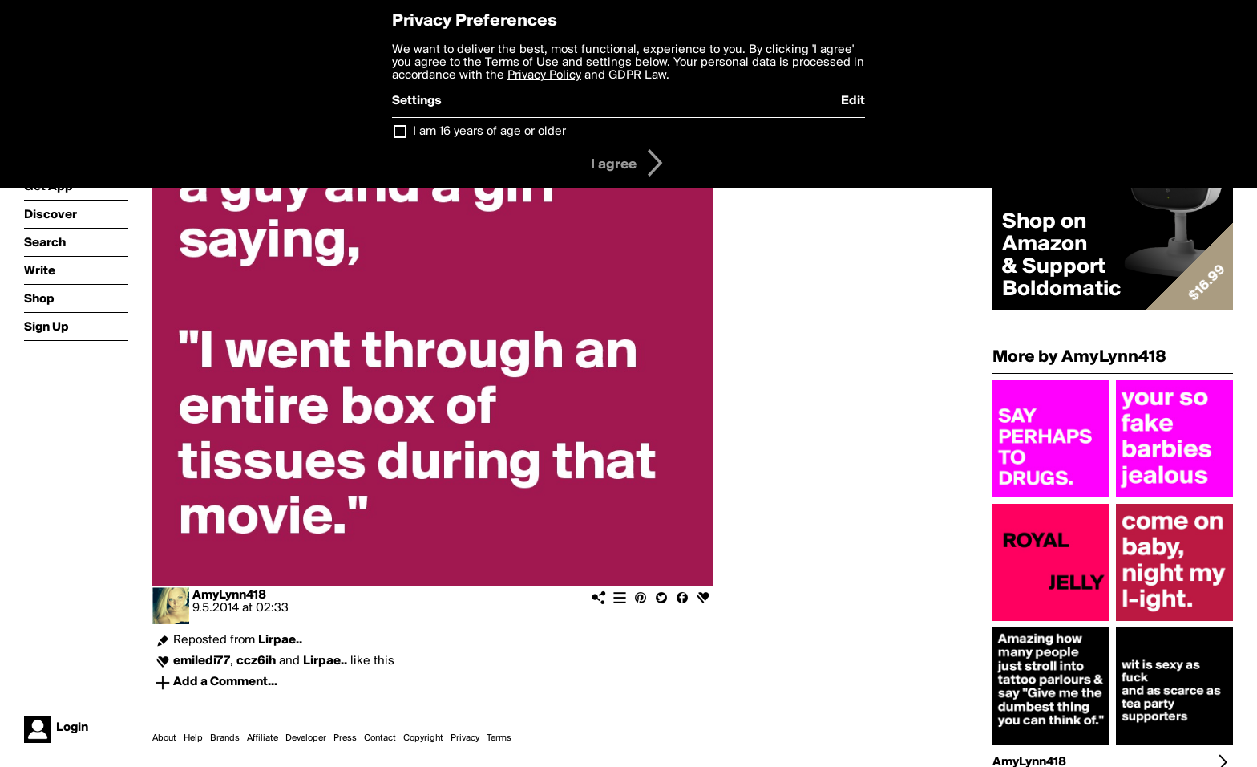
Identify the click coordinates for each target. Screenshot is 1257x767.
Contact (380, 738)
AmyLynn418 (229, 595)
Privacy (465, 738)
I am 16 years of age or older (489, 131)
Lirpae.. (280, 640)
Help (193, 738)
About (164, 738)
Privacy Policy (544, 75)
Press (345, 738)
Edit (853, 101)
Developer (305, 738)
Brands (225, 738)
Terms (499, 738)
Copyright (423, 738)
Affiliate (262, 738)
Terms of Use (522, 62)
